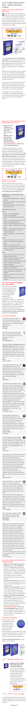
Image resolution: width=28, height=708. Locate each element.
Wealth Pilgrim (6, 519)
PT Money (5, 328)
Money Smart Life (7, 477)
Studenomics (6, 379)
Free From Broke (7, 509)
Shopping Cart (14, 705)
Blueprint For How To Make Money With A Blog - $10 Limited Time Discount (17, 665)
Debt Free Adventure (7, 340)
